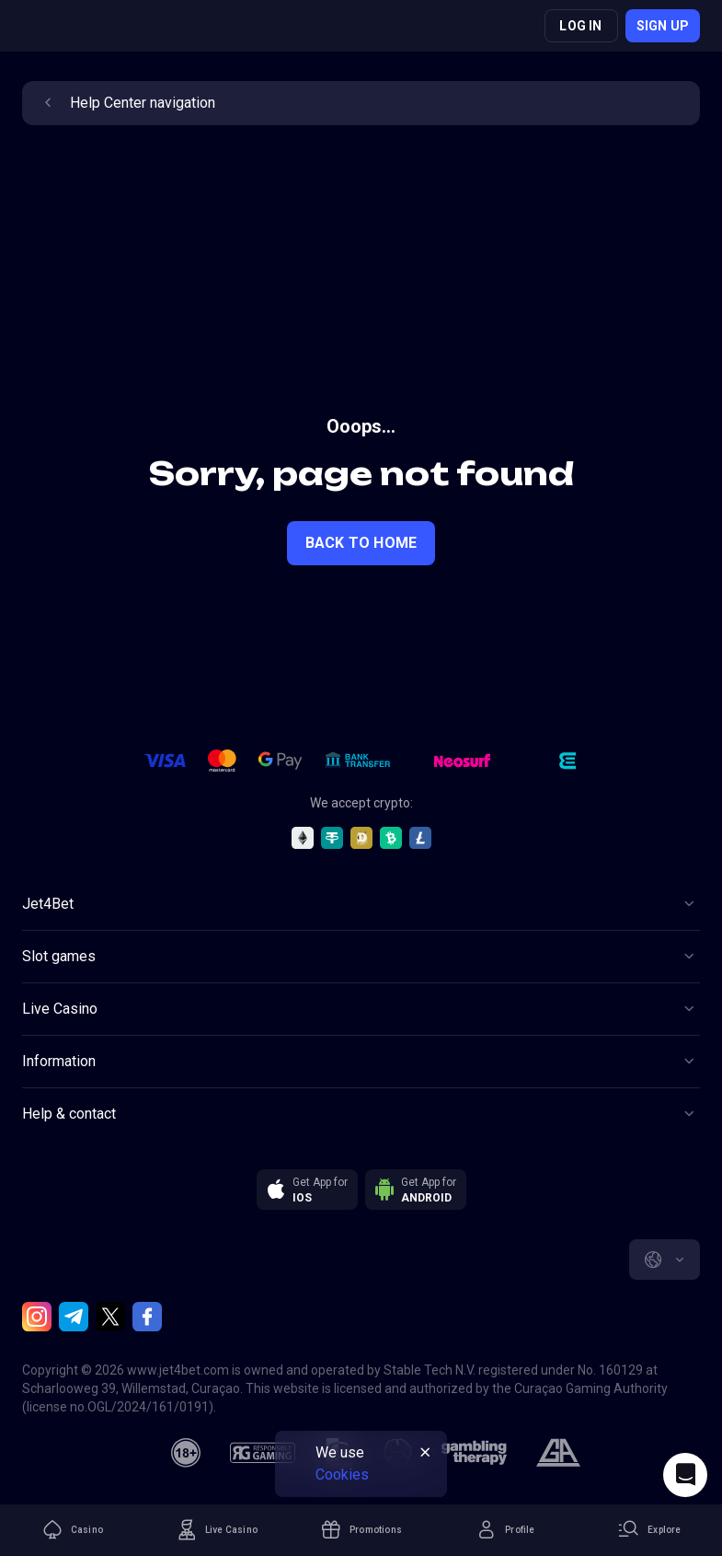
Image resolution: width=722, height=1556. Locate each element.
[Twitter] (110, 1316)
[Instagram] (37, 1316)
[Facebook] (147, 1316)
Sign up (662, 25)
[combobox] (664, 1259)
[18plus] (186, 1453)
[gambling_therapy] (474, 1453)
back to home (361, 543)
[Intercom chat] (685, 1475)
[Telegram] (73, 1316)
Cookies (342, 1474)
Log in (580, 25)
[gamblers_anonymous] (557, 1453)
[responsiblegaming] (262, 1453)
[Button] (361, 904)
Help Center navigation (126, 103)
